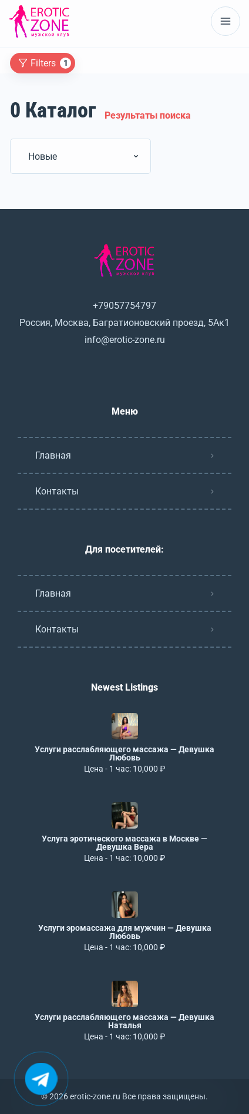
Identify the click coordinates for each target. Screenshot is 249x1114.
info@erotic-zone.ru (125, 339)
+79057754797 (124, 305)
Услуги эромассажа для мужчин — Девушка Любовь (124, 932)
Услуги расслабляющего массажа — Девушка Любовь (124, 753)
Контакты (57, 491)
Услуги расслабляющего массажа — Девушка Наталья (124, 1021)
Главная (53, 455)
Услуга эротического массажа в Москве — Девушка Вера (124, 842)
